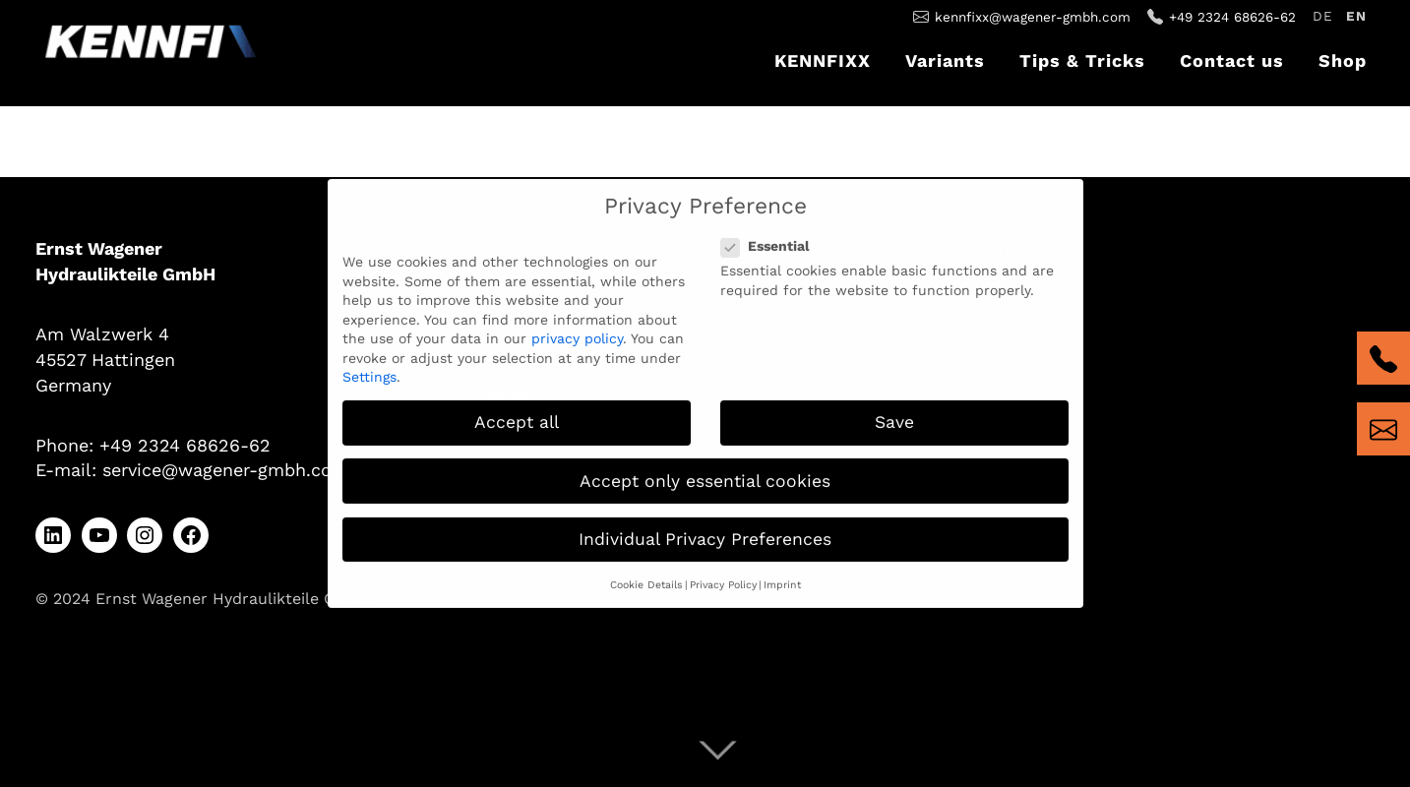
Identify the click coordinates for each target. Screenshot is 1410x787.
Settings (369, 367)
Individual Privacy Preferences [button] (705, 528)
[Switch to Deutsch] (1323, 18)
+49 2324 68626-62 (1232, 17)
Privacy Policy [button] (723, 574)
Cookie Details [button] (646, 574)
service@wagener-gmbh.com (225, 469)
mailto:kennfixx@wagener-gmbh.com (1383, 428)
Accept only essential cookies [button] (705, 470)
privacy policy (577, 328)
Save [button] (894, 412)
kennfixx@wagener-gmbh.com (1033, 17)
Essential (771, 236)
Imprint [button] (782, 574)
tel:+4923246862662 (1383, 358)
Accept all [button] (516, 412)
